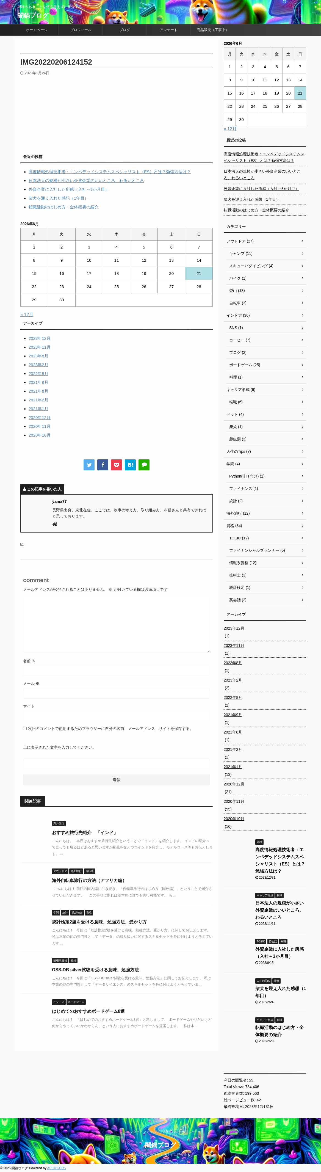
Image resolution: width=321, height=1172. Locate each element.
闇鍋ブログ (33, 15)
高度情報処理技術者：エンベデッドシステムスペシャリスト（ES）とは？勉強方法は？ (110, 171)
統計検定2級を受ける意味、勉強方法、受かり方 (99, 922)
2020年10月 (40, 435)
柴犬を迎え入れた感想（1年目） (58, 198)
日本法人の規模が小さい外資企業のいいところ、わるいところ (86, 180)
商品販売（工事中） (213, 30)
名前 (29, 661)
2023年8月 (38, 356)
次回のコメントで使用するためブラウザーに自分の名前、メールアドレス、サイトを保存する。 (110, 728)
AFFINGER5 (56, 1168)
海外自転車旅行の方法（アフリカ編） (89, 880)
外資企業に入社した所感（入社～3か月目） (69, 189)
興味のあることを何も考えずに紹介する (160, 1155)
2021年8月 (38, 391)
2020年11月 (40, 426)
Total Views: (234, 1087)
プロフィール (81, 30)
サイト (29, 706)
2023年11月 (40, 347)
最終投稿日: (234, 1106)
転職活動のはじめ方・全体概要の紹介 (64, 207)
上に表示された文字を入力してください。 (59, 747)
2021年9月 (38, 382)
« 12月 (26, 314)
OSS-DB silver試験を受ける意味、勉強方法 (95, 969)
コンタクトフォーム (141, 1132)
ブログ (124, 30)
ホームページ (37, 30)
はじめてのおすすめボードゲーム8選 (88, 1011)
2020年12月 (40, 417)
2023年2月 (38, 364)
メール (31, 683)
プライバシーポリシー (178, 1132)
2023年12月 (40, 338)
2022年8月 (38, 373)
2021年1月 (38, 408)
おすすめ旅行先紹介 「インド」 (85, 832)
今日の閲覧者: (236, 1080)
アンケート (169, 30)
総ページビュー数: (240, 1100)
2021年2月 (38, 400)
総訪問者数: (234, 1093)
